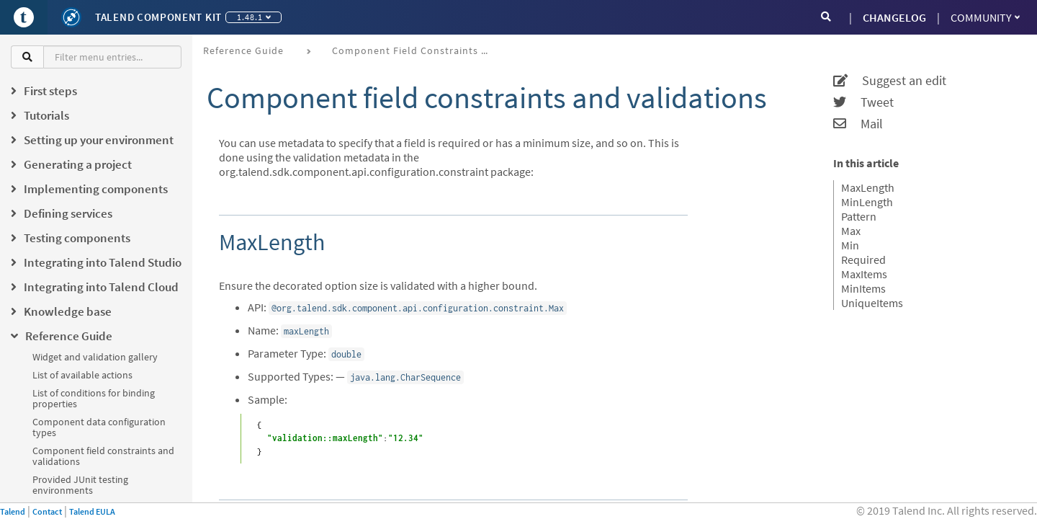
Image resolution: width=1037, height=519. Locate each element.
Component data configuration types (99, 427)
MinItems (863, 288)
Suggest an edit (889, 81)
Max (851, 230)
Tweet (863, 102)
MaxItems (864, 274)
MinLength (867, 202)
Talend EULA (92, 511)
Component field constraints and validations (103, 456)
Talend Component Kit (158, 17)
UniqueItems (872, 303)
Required (863, 259)
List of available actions (82, 374)
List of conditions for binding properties (93, 398)
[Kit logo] (71, 17)
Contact (47, 511)
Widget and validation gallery (95, 356)
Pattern (858, 216)
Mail (858, 124)
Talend (12, 511)
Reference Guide (243, 50)
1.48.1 (254, 17)
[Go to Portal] (24, 17)
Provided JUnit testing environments (80, 485)
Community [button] (985, 17)
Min (850, 245)
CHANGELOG (894, 17)
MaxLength (867, 187)
